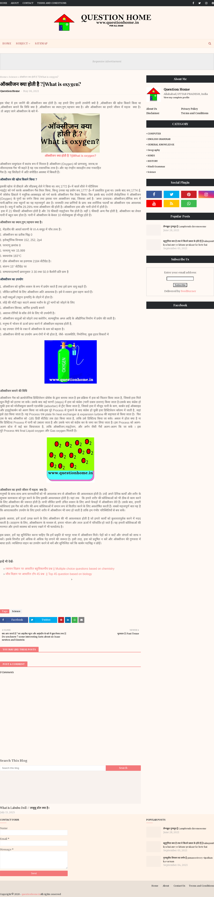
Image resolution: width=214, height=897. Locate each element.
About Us (151, 108)
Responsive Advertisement (107, 61)
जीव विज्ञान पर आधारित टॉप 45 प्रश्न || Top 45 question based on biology (48, 574)
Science (13, 77)
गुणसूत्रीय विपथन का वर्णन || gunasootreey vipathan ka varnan (188, 859)
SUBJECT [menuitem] (22, 43)
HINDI (151, 155)
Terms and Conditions (51, 3)
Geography (154, 150)
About (15, 3)
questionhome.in (31, 894)
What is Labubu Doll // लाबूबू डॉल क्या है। (24, 808)
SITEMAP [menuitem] (41, 43)
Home (3, 3)
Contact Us (179, 885)
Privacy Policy (189, 108)
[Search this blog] (53, 768)
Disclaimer (152, 113)
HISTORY (153, 161)
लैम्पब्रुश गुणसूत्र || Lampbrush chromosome (184, 226)
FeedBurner (188, 291)
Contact (27, 3)
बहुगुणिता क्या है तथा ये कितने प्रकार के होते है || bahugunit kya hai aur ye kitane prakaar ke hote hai (188, 242)
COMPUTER (154, 133)
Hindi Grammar (156, 166)
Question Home (10, 91)
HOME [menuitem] (6, 43)
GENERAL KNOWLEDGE (161, 144)
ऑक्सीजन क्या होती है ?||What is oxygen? (70, 155)
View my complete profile (176, 97)
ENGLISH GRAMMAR (159, 139)
